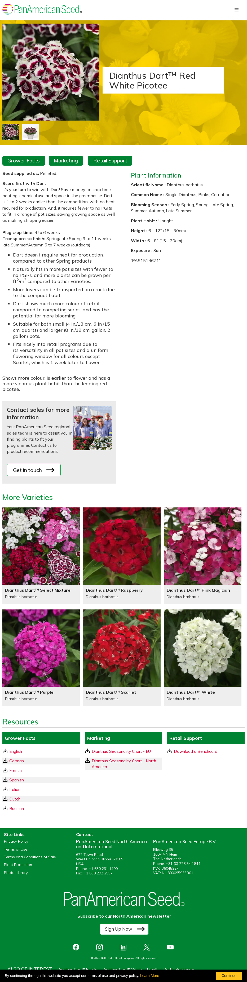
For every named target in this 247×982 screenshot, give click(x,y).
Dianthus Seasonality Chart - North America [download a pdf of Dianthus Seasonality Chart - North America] (120, 763)
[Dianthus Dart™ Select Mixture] (41, 555)
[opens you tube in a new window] (171, 947)
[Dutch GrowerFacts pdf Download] (41, 799)
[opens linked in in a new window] (124, 947)
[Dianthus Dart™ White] (202, 657)
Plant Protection (18, 864)
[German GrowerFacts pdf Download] (41, 761)
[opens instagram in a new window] (101, 947)
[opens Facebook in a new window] (77, 947)
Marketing (66, 160)
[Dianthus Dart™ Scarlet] (122, 657)
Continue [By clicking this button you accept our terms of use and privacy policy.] (229, 976)
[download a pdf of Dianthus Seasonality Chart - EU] (123, 751)
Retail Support (110, 160)
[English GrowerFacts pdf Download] (41, 751)
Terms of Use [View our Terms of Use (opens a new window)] (15, 849)
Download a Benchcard (192, 751)
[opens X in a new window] (148, 947)
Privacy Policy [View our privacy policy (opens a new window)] (16, 841)
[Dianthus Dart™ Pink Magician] (202, 555)
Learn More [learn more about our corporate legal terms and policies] (149, 976)
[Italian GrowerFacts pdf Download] (41, 789)
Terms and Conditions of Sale (30, 857)
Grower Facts (23, 160)
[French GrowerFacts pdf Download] (41, 770)
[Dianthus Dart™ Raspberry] (122, 555)
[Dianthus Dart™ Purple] (41, 657)
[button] (237, 10)
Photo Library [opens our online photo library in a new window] (16, 872)
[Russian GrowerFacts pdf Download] (41, 808)
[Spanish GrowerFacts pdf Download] (41, 780)
